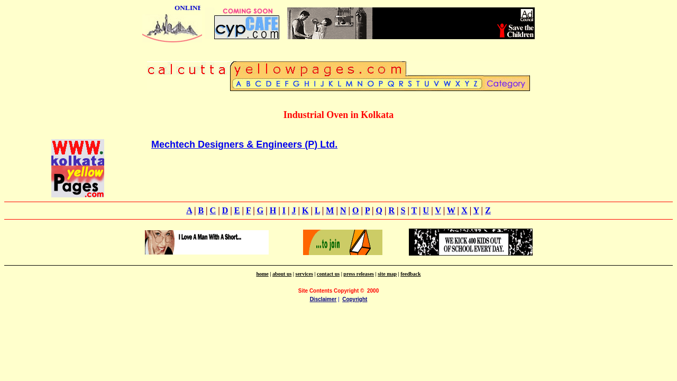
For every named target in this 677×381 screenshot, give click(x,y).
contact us (328, 274)
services (304, 274)
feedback (410, 274)
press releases (358, 274)
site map (387, 274)
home (262, 274)
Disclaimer (323, 299)
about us (281, 274)
